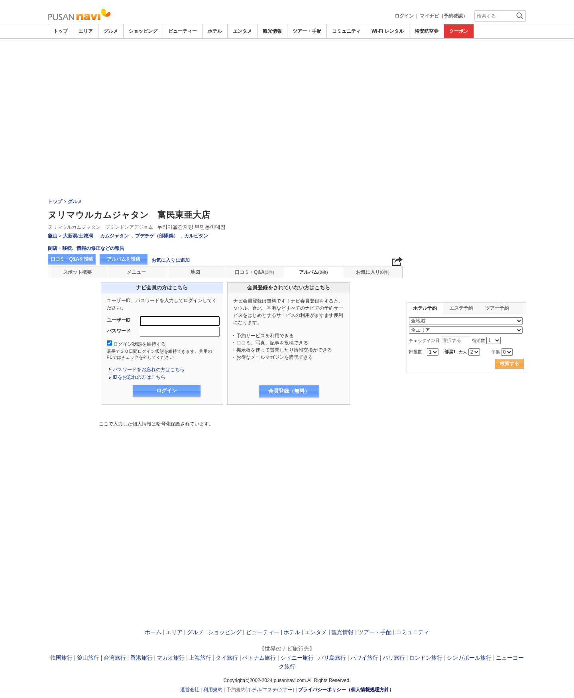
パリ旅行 (394, 657)
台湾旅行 (115, 657)
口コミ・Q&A (254, 272)
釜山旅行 (88, 657)
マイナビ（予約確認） (444, 16)
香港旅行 (141, 657)
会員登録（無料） (289, 391)
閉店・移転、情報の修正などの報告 (86, 248)
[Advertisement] (287, 61)
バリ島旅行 (332, 657)
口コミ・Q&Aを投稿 (72, 259)
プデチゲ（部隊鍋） (156, 236)
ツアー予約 (497, 308)
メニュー (136, 272)
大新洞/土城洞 (78, 236)
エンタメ (242, 31)
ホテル (215, 31)
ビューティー (182, 31)
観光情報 (272, 31)
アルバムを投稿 (123, 259)
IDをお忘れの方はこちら (139, 377)
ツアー (285, 689)
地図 (195, 272)
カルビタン (196, 236)
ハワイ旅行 (364, 657)
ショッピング (143, 31)
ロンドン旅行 (425, 657)
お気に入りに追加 (170, 260)
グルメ (111, 31)
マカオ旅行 (171, 657)
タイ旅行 (227, 657)
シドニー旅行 (297, 657)
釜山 (52, 236)
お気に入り (372, 272)
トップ (60, 31)
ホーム (153, 632)
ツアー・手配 (307, 31)
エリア (86, 31)
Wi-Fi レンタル (388, 31)
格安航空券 (426, 31)
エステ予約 (461, 308)
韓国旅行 (61, 657)
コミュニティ (346, 31)
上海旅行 (200, 657)
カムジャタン (114, 236)
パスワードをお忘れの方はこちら (149, 369)
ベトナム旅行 (259, 657)
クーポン (458, 31)
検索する (509, 363)
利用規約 (212, 689)
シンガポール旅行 (469, 657)
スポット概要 (77, 272)
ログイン (404, 16)
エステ (270, 689)
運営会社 (189, 689)
